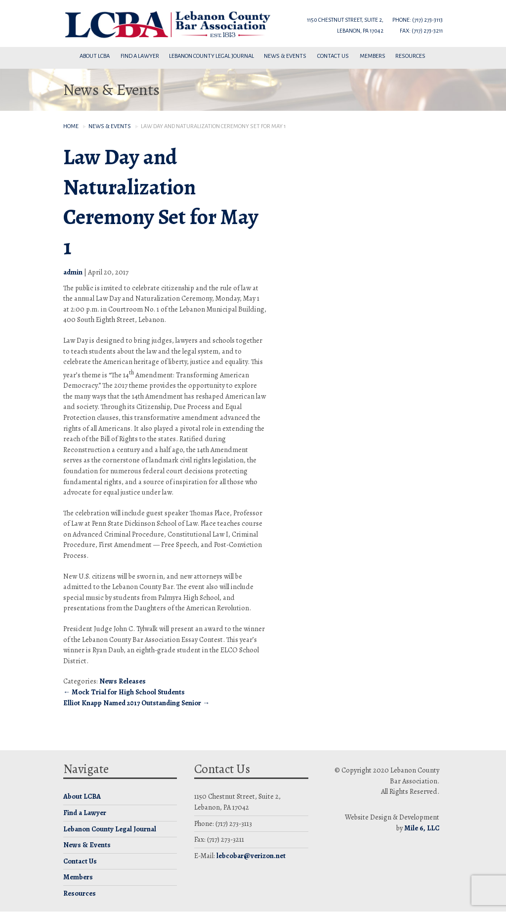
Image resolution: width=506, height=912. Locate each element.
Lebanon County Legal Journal (211, 56)
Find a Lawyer (140, 56)
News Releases (122, 681)
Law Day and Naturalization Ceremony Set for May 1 (160, 201)
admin (73, 272)
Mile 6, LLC (421, 828)
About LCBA (95, 56)
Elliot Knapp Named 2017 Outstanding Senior (136, 703)
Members (372, 56)
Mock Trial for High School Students (124, 692)
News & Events (285, 56)
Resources (410, 56)
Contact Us (333, 56)
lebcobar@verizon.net (251, 856)
